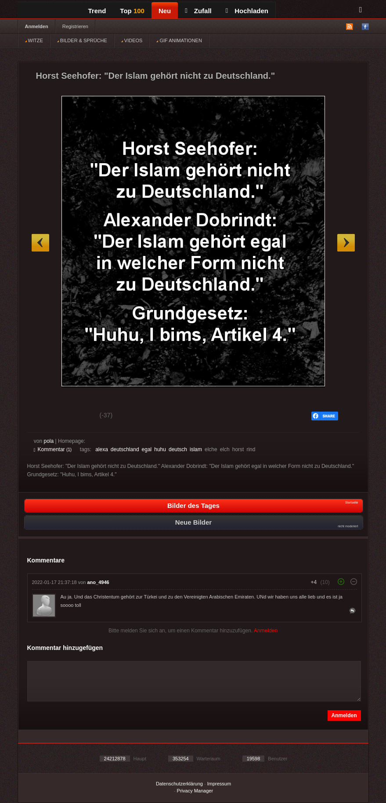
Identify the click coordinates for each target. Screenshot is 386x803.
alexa (101, 449)
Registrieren (75, 26)
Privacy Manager (195, 790)
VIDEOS (132, 40)
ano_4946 (98, 582)
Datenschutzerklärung (179, 783)
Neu (165, 11)
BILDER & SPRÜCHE (82, 40)
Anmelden (36, 26)
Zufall (198, 11)
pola (49, 441)
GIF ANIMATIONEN (179, 40)
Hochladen (247, 11)
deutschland (125, 449)
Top (132, 11)
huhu (160, 449)
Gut (43, 416)
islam (196, 449)
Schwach (76, 416)
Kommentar (53, 449)
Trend (97, 11)
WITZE (34, 40)
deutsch (178, 449)
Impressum (219, 783)
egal (147, 449)
